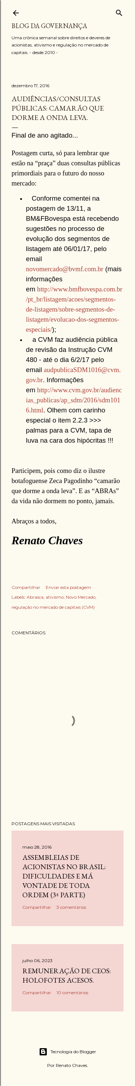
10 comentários (72, 992)
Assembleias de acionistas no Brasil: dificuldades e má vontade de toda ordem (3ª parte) (64, 876)
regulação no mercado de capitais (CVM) (53, 607)
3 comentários (71, 907)
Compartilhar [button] (26, 587)
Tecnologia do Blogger (67, 1051)
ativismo (55, 597)
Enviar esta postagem (68, 587)
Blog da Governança (49, 26)
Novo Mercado (80, 597)
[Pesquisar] (119, 11)
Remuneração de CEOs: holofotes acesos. (66, 975)
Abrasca (35, 597)
